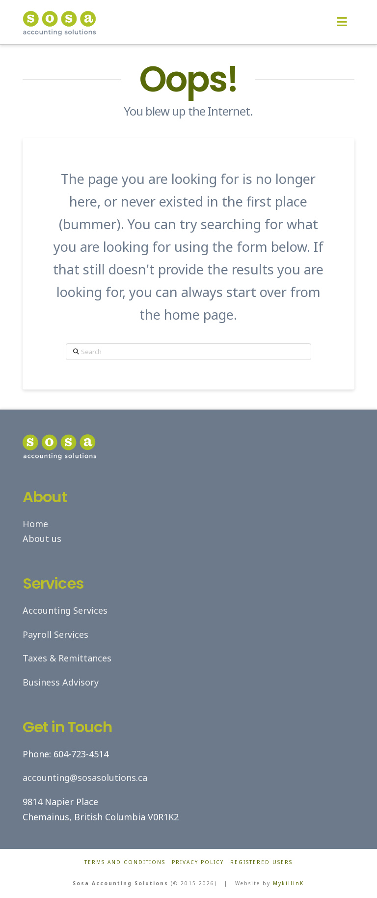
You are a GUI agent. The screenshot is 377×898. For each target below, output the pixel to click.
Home (35, 524)
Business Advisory (61, 682)
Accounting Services (65, 610)
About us (42, 538)
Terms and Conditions (124, 862)
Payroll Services (55, 634)
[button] (341, 21)
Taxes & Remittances (67, 658)
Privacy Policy (198, 862)
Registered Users (261, 862)
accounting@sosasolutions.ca (85, 777)
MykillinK (288, 883)
